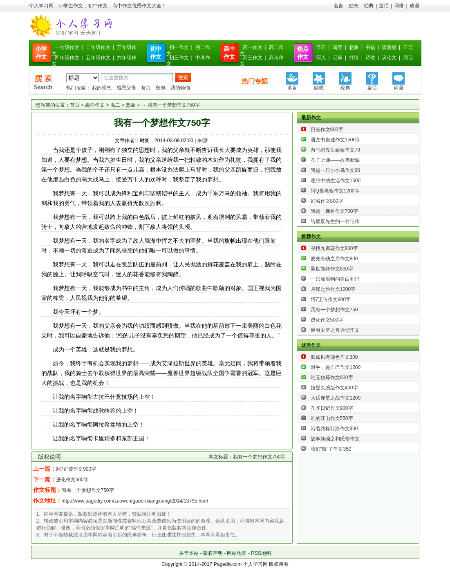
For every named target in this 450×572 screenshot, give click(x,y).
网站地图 (236, 553)
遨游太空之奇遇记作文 (335, 330)
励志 (353, 6)
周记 (408, 57)
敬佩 (161, 88)
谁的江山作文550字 (332, 418)
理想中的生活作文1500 (336, 180)
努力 (146, 88)
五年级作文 (98, 57)
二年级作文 (98, 47)
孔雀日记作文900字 (332, 408)
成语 (414, 6)
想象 (354, 47)
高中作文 (95, 105)
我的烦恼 (180, 88)
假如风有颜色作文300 (334, 357)
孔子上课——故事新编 (335, 160)
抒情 (354, 57)
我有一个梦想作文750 (334, 310)
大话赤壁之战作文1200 (336, 398)
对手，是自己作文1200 (336, 367)
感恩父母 (126, 88)
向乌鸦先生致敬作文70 (335, 150)
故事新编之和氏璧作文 (335, 439)
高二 (115, 105)
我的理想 (102, 88)
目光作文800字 (327, 129)
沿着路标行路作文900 (334, 428)
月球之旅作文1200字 (333, 289)
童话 (384, 6)
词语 (399, 6)
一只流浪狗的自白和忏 (335, 279)
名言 (338, 6)
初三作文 (179, 57)
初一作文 (179, 47)
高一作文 (252, 47)
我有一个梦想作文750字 (88, 490)
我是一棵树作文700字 (334, 211)
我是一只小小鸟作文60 (335, 170)
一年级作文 (67, 47)
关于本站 (189, 553)
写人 (321, 57)
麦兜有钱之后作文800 (334, 258)
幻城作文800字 (327, 201)
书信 (370, 47)
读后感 (389, 47)
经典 (369, 6)
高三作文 (252, 57)
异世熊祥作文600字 (332, 269)
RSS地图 (261, 553)
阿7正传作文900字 (76, 469)
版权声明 (213, 553)
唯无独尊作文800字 (332, 377)
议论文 (389, 57)
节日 (321, 47)
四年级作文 (67, 57)
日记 (408, 47)
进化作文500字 (72, 480)
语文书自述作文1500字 (336, 140)
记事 (338, 57)
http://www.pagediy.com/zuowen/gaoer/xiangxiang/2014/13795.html (135, 501)
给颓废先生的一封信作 (335, 221)
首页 (75, 105)
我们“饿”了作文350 (331, 449)
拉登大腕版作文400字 (334, 388)
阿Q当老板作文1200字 (335, 191)
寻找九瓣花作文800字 (334, 248)
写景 (338, 47)
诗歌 (370, 57)
